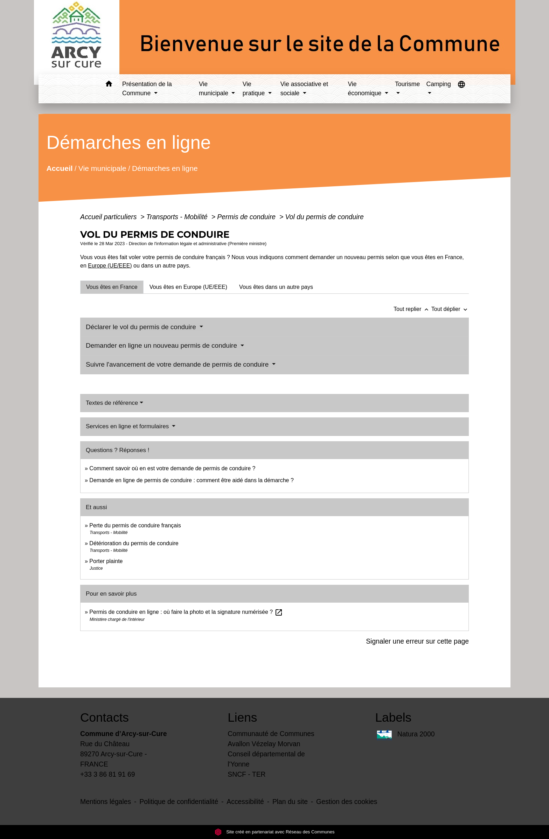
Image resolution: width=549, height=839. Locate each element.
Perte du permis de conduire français (135, 525)
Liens (242, 717)
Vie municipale (102, 168)
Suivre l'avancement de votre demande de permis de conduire (178, 364)
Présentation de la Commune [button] (147, 89)
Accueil (59, 168)
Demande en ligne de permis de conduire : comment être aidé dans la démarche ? (191, 480)
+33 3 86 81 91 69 (107, 774)
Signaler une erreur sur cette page (417, 641)
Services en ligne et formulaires (128, 426)
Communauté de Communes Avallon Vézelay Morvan (271, 739)
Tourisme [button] (407, 84)
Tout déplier (450, 309)
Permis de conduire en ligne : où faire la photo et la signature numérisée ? (186, 612)
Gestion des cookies (346, 801)
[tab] (112, 287)
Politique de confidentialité (178, 801)
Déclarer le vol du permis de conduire (142, 327)
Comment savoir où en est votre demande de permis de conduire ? (172, 468)
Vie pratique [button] (254, 89)
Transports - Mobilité (177, 217)
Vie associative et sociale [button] (304, 89)
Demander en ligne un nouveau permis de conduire (162, 345)
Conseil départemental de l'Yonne (266, 759)
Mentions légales (105, 801)
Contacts (104, 717)
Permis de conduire (247, 217)
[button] (108, 85)
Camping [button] (438, 84)
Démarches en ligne (165, 168)
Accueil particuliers (109, 217)
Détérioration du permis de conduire (133, 543)
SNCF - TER (246, 774)
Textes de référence (112, 403)
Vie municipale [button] (214, 89)
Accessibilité (245, 801)
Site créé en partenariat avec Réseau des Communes (275, 831)
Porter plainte (106, 561)
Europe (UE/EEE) (110, 266)
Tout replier (412, 309)
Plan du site (290, 801)
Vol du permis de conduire (324, 217)
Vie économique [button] (365, 89)
